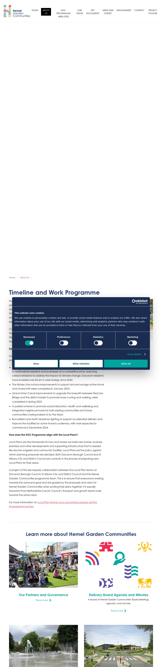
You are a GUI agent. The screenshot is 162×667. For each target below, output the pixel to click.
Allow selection (81, 363)
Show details (134, 354)
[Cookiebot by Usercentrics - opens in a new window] (134, 301)
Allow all (125, 363)
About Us (46, 12)
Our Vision (79, 12)
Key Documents (92, 12)
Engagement (124, 10)
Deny (36, 363)
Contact (139, 10)
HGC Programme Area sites (63, 13)
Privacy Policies (153, 12)
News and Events (108, 12)
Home (35, 10)
